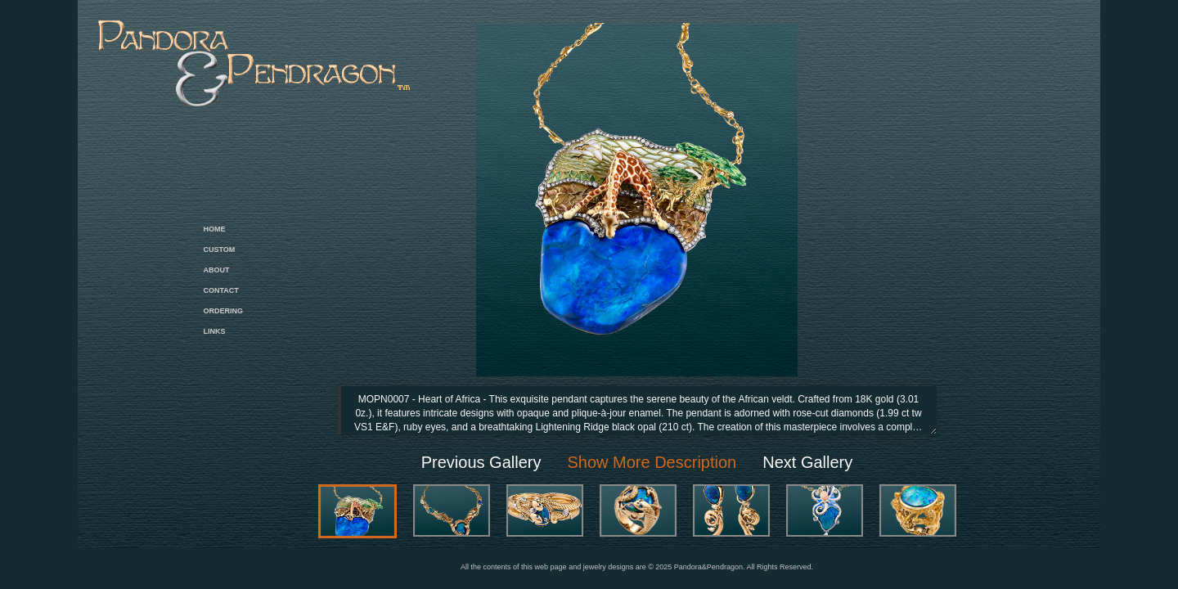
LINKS (215, 331)
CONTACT (221, 290)
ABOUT (217, 270)
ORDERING (224, 311)
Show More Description (651, 462)
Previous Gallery (481, 462)
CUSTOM (220, 249)
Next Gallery (807, 462)
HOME (215, 229)
